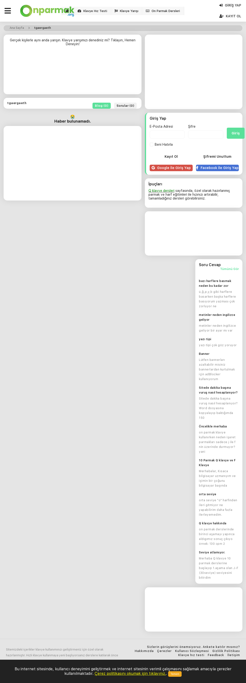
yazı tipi (205, 339)
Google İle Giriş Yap (171, 168)
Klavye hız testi (191, 655)
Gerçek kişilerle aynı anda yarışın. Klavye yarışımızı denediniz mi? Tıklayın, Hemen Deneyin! (72, 42)
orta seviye (207, 494)
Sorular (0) (126, 105)
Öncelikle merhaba (213, 426)
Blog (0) (101, 105)
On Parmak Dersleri (163, 11)
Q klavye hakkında (213, 523)
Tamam (175, 674)
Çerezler (164, 651)
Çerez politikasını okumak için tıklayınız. (130, 673)
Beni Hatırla (161, 144)
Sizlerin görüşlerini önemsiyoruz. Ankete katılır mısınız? (193, 647)
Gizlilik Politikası (226, 651)
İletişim (234, 655)
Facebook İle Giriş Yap (217, 168)
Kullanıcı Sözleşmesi (192, 651)
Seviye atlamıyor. (212, 552)
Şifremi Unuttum (217, 156)
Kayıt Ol (230, 16)
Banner (204, 354)
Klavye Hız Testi (92, 11)
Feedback (216, 655)
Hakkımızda (144, 651)
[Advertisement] (72, 72)
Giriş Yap (230, 5)
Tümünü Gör (229, 269)
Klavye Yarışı (126, 11)
